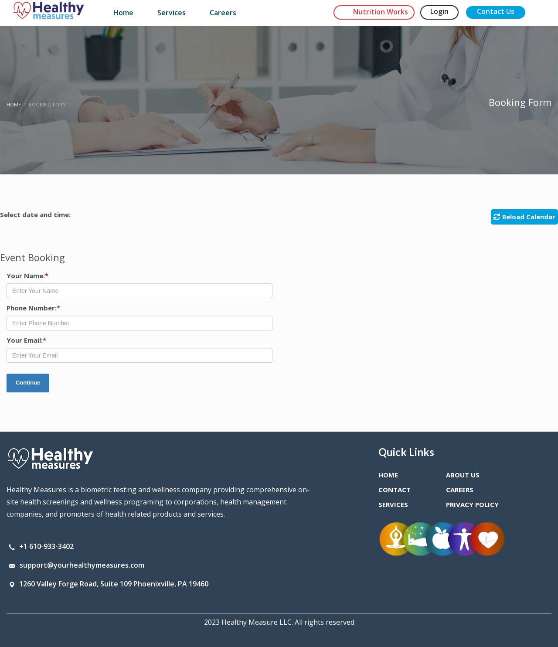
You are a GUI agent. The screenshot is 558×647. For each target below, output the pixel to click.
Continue (28, 382)
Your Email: (26, 340)
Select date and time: (35, 214)
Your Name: (27, 275)
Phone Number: (33, 307)
